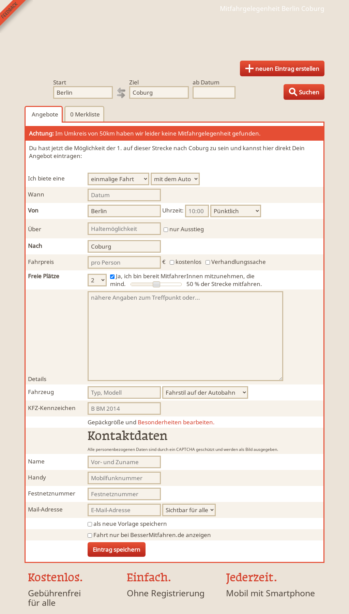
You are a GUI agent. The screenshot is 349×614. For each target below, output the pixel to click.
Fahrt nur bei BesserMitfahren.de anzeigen (152, 535)
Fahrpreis (41, 262)
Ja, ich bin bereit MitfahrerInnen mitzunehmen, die (185, 276)
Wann (36, 194)
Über (34, 229)
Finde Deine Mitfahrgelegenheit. (174, 34)
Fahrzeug (41, 392)
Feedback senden (16, 16)
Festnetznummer (51, 493)
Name (36, 461)
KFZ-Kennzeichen (52, 408)
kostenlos (188, 262)
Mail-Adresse (45, 509)
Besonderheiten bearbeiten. (151, 422)
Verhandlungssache (238, 262)
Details (37, 379)
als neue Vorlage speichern (130, 524)
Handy (37, 477)
